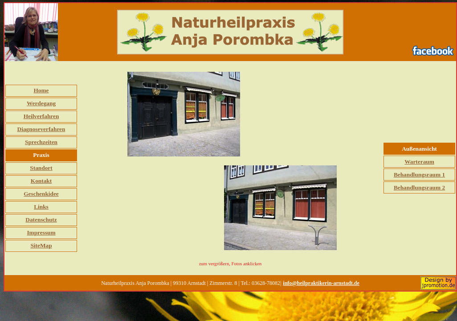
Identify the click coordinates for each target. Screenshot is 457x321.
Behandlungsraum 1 (419, 174)
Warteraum (419, 161)
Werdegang (41, 103)
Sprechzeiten (41, 142)
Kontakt (41, 180)
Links (41, 206)
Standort (41, 168)
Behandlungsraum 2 (419, 187)
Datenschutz (41, 219)
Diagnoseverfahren (41, 129)
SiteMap (41, 245)
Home (41, 90)
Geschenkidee (41, 193)
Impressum (41, 232)
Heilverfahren (41, 116)
